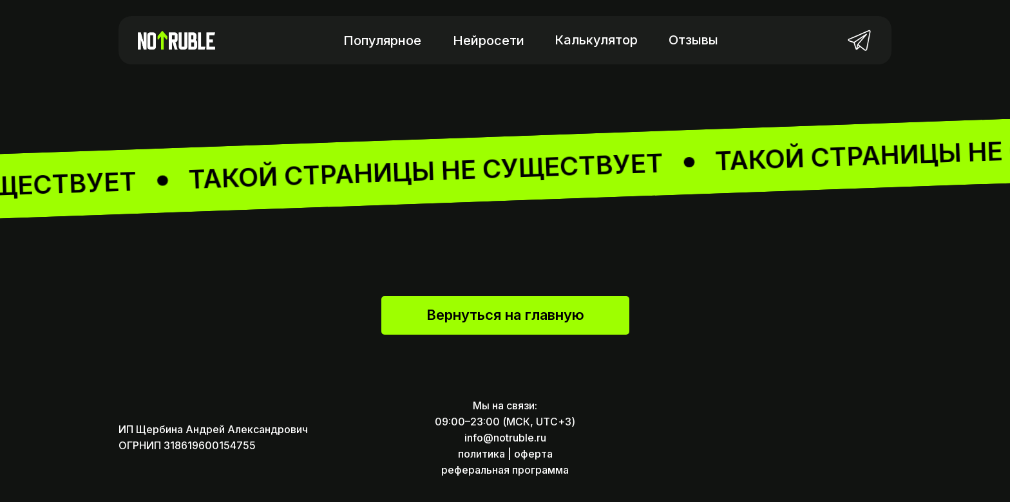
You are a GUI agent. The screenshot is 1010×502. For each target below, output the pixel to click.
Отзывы (693, 40)
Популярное (382, 40)
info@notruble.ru (505, 437)
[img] (859, 40)
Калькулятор (596, 40)
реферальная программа (505, 469)
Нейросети (488, 40)
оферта (533, 453)
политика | (484, 453)
